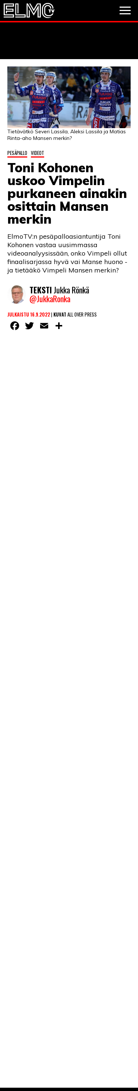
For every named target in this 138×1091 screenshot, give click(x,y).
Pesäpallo (17, 152)
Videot (37, 152)
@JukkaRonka (49, 298)
